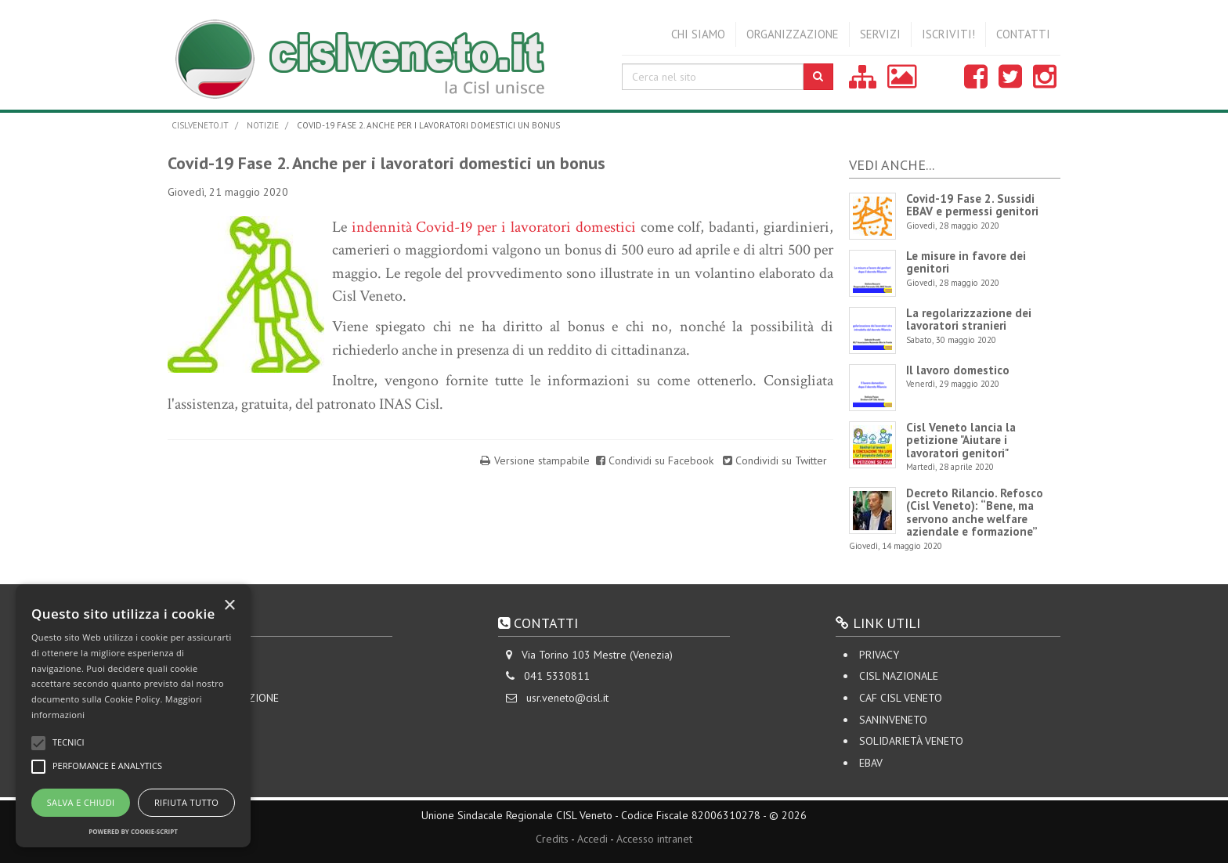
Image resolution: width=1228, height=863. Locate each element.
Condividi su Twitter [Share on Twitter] (775, 460)
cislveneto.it (200, 125)
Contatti (1023, 34)
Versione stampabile (542, 460)
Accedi (592, 839)
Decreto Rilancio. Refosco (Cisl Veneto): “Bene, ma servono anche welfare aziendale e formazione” (974, 513)
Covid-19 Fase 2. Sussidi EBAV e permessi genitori (972, 205)
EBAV (871, 763)
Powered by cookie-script (133, 831)
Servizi (880, 34)
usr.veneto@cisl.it (567, 698)
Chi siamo (698, 34)
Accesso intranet (654, 839)
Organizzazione (792, 34)
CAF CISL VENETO (900, 698)
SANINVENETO (893, 720)
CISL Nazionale (898, 676)
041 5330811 (557, 676)
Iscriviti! (948, 34)
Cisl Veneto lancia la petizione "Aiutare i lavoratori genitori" (961, 440)
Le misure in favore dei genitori (966, 262)
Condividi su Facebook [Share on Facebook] (656, 460)
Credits (552, 839)
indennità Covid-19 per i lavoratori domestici (494, 227)
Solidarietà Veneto (911, 741)
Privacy (879, 655)
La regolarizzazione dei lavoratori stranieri (968, 319)
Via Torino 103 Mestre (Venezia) (597, 655)
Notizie (263, 125)
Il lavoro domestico (957, 370)
